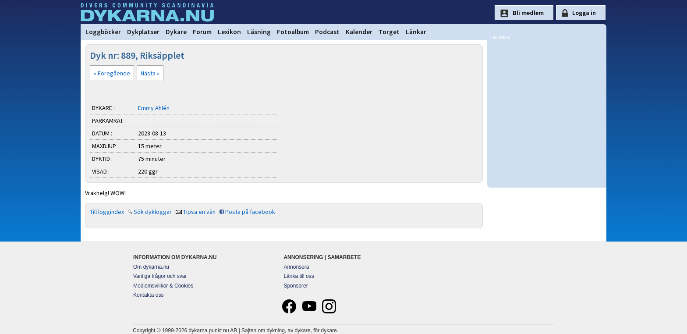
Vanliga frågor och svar (160, 276)
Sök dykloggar (153, 212)
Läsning (259, 32)
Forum (202, 32)
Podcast (327, 32)
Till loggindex (107, 212)
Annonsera (296, 267)
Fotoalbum (293, 32)
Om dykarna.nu (151, 267)
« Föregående (112, 73)
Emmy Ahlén (154, 108)
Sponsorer (295, 286)
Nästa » (150, 73)
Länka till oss (298, 276)
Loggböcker (103, 32)
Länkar (416, 32)
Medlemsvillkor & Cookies (163, 286)
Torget (389, 32)
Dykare (176, 32)
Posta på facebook (250, 212)
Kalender (359, 32)
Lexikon (229, 32)
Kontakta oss (148, 295)
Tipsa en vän (199, 212)
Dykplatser (143, 32)
